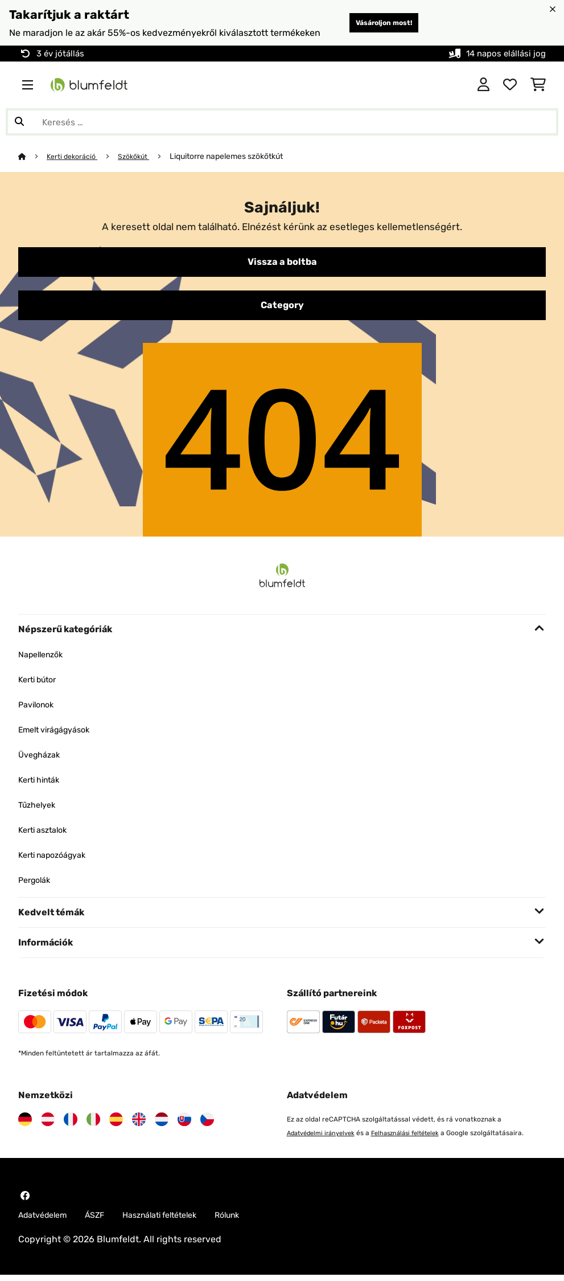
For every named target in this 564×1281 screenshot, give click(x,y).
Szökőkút (141, 156)
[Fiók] (483, 85)
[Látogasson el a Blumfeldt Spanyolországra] (116, 1124)
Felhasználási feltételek (418, 1137)
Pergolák (36, 884)
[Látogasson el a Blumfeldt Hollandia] (161, 1124)
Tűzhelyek (39, 809)
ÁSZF (104, 1220)
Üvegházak (41, 759)
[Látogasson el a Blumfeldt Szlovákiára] (184, 1124)
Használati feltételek (177, 1220)
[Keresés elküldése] (19, 122)
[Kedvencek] (510, 85)
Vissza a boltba (282, 263)
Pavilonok (38, 708)
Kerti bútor (41, 683)
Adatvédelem (46, 1220)
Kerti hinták (42, 784)
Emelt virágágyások (60, 734)
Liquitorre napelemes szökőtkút (236, 156)
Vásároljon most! (373, 23)
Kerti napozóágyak (57, 859)
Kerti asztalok (46, 834)
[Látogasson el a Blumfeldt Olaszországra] (93, 1124)
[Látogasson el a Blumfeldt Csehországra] (207, 1124)
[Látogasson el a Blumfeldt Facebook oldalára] (25, 1200)
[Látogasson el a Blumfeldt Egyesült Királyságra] (139, 1124)
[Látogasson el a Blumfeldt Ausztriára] (48, 1124)
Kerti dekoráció (76, 156)
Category (282, 308)
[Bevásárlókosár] (538, 85)
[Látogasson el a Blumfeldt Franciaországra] (70, 1124)
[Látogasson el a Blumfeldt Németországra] (25, 1124)
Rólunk (253, 1220)
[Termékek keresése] (282, 122)
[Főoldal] (33, 156)
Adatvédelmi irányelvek (325, 1137)
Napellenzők (44, 658)
